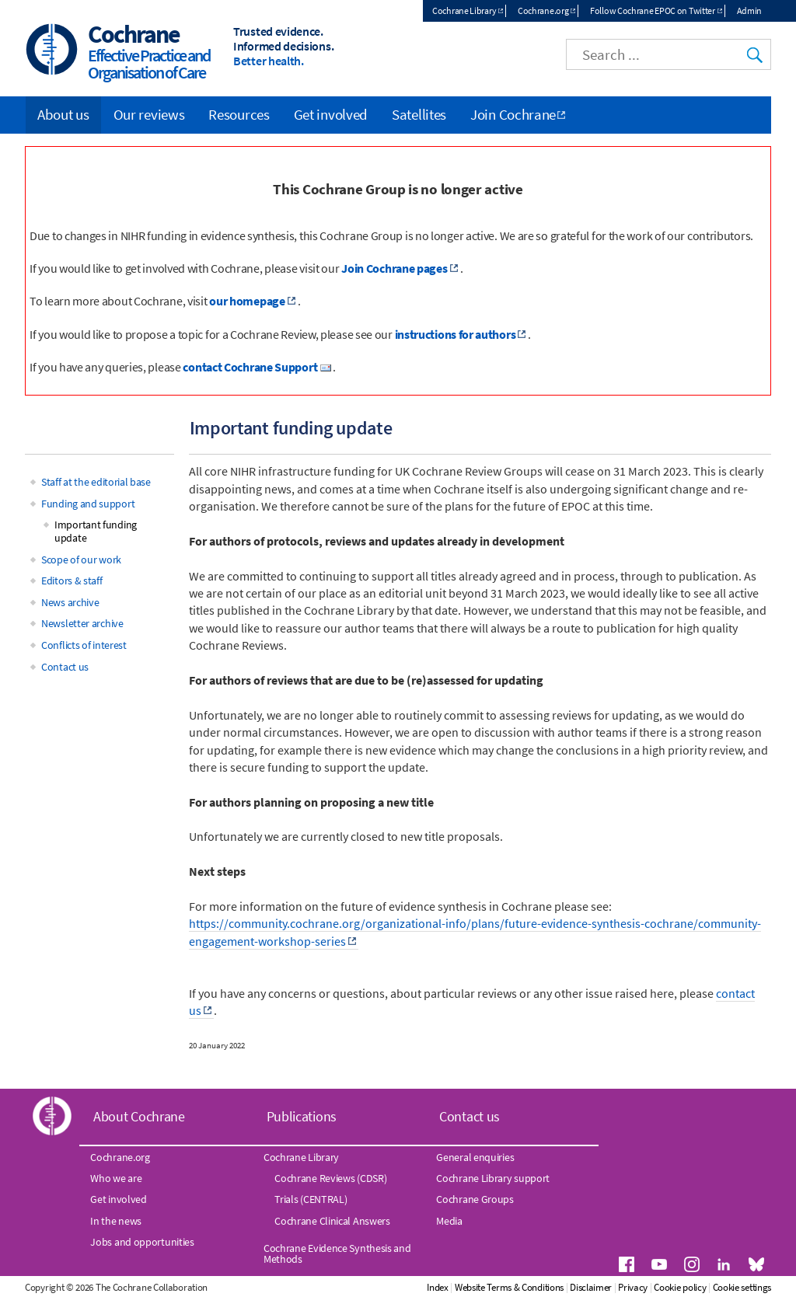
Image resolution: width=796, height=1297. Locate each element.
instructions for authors (455, 334)
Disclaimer (591, 1287)
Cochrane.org (543, 10)
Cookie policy (680, 1287)
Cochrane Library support (493, 1178)
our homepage (247, 301)
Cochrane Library (464, 10)
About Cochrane (139, 1116)
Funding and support (87, 504)
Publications (302, 1116)
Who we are (115, 1178)
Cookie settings (742, 1287)
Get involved (331, 114)
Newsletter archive (82, 623)
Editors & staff (72, 580)
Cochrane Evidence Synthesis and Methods (337, 1253)
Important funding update (95, 531)
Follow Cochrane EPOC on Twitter (652, 10)
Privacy (633, 1287)
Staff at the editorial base (96, 482)
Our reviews (149, 114)
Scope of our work (81, 560)
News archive (70, 602)
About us (63, 114)
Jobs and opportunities (142, 1242)
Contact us (65, 667)
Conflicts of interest (84, 645)
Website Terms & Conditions (509, 1287)
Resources (238, 114)
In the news (115, 1221)
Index (438, 1287)
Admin (750, 10)
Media (449, 1221)
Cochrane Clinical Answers (332, 1221)
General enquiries (475, 1157)
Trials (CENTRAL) (310, 1199)
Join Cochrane (513, 114)
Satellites (419, 114)
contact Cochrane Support (250, 367)
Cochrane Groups (475, 1199)
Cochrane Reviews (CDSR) (330, 1178)
